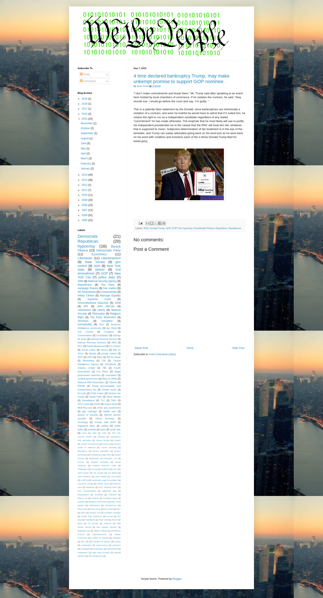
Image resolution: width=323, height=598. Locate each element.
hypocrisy (187, 228)
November (87, 123)
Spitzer (100, 269)
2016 (146, 228)
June (84, 143)
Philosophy (98, 313)
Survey (109, 516)
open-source (102, 545)
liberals (92, 353)
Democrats (88, 236)
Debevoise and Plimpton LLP (103, 458)
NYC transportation (87, 491)
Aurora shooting (109, 447)
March (85, 158)
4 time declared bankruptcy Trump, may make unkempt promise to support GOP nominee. (181, 78)
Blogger (176, 578)
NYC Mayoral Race (108, 487)
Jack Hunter (83, 473)
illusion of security (88, 415)
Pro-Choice (115, 346)
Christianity (110, 364)
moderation (86, 545)
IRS (86, 306)
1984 (94, 433)
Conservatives (108, 291)
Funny (94, 469)
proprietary (98, 549)
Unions (104, 350)
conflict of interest (100, 538)
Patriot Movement (96, 346)
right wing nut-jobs (101, 552)
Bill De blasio (114, 357)
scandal (92, 429)
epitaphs (117, 538)
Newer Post (141, 348)
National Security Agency (102, 281)
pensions (116, 545)
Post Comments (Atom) (162, 354)
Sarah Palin (95, 396)
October (86, 128)
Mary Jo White (109, 378)
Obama (113, 382)
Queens (81, 501)
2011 (85, 190)
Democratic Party (108, 250)
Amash (117, 440)
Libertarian (85, 258)
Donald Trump (157, 228)
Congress (109, 331)
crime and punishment (109, 407)
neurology (83, 422)
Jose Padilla (101, 476)
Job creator (98, 473)
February (86, 163)
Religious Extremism (98, 501)
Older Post (238, 348)
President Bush (110, 498)
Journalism (111, 375)
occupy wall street (105, 422)
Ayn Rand (111, 328)
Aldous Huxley (102, 440)
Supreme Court (99, 299)
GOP (168, 228)
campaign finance (88, 288)
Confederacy (96, 455)
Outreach (112, 494)
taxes (103, 429)
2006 (85, 215)
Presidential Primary (204, 228)
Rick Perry (95, 509)
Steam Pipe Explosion (91, 516)
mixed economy (104, 418)
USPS (97, 404)
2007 (85, 210)
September (87, 133)
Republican (221, 228)
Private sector (109, 389)
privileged (85, 549)
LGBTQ (84, 480)
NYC (80, 346)
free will (84, 541)
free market (110, 288)
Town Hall (103, 520)
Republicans (234, 228)
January (86, 168)
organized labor (86, 425)
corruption (107, 320)
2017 (85, 108)
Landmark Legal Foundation (104, 480)
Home (190, 348)
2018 (85, 103)
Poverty (95, 498)
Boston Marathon (100, 451)
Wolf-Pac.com (85, 407)
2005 (85, 220)
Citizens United (86, 368)
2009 (85, 199)
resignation (83, 552)
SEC (118, 509)
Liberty (101, 309)
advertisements (99, 534)
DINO (108, 455)
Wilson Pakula (100, 531)
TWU (113, 400)
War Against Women (107, 527)
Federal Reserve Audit (104, 465)
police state (106, 277)
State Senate (95, 262)
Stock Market (114, 396)
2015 (85, 118)
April (83, 153)
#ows (84, 433)
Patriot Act (82, 498)
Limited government (88, 378)
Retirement (94, 505)
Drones (81, 462)
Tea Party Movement (103, 317)
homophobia (85, 324)
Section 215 (94, 512)
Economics (99, 254)
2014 (85, 174)
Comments (88, 81)
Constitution (102, 335)
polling (104, 425)
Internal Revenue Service (104, 339)
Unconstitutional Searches (93, 302)
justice (118, 541)
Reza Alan (82, 509)
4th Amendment (87, 291)
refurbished (112, 549)
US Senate (93, 523)
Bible (99, 357)
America (106, 444)
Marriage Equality (110, 295)
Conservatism (85, 335)
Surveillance (88, 400)
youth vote (115, 429)
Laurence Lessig (85, 483)
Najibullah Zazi (109, 491)
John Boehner (84, 476)
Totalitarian (90, 520)
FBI (104, 368)
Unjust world (110, 404)
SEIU (83, 512)
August (85, 138)
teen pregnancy (95, 556)
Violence (108, 523)
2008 (85, 205)
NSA (97, 266)
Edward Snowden (100, 462)
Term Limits (83, 404)
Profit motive (97, 393)
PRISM (81, 386)
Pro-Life (82, 393)
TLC (103, 400)
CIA (104, 360)
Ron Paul (108, 509)
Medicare (90, 487)
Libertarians (84, 309)
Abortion (101, 436)
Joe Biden (112, 473)
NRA (114, 342)
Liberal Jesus (103, 483)
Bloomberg (88, 360)
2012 (85, 184)
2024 (85, 98)
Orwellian (98, 494)
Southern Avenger (112, 512)
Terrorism (83, 320)
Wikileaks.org (84, 531)
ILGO (115, 469)
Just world (116, 476)
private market (109, 353)
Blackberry (82, 451)
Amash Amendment (90, 444)
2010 (85, 195)
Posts (85, 74)
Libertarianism (111, 258)
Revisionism (111, 505)
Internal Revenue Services (92, 342)
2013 (85, 179)
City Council (85, 331)
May (83, 148)
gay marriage (89, 411)
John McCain (106, 306)
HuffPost (105, 469)
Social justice (88, 350)
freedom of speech (102, 541)
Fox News (102, 371)
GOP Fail (176, 228)
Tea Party (107, 284)
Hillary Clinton (86, 295)
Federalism (83, 469)
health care (109, 411)
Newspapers (83, 494)
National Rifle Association (91, 382)
